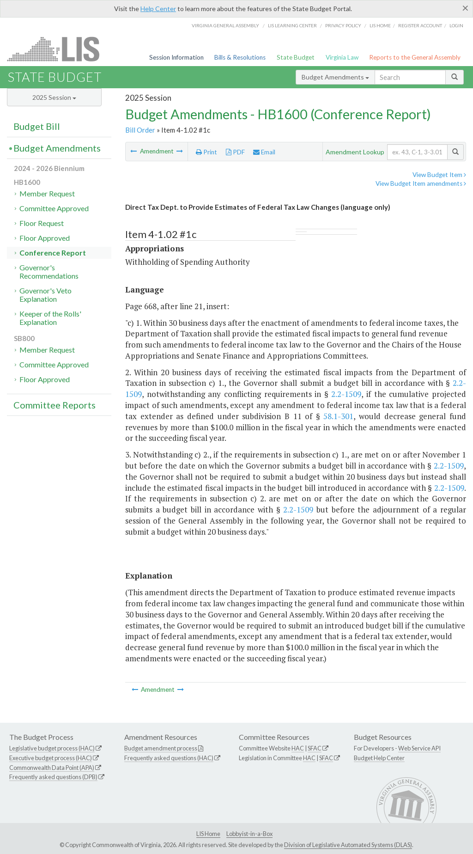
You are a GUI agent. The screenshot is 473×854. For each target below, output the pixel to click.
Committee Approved (54, 208)
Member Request (47, 193)
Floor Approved (44, 237)
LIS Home (208, 833)
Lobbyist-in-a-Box (249, 833)
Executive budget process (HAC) (50, 758)
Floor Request (41, 223)
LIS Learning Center (292, 25)
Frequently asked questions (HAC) (168, 758)
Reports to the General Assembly (415, 57)
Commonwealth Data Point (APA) (51, 767)
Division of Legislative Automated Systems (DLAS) (348, 844)
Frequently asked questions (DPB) (53, 777)
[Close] (465, 8)
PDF (235, 152)
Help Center (158, 8)
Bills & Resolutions (240, 57)
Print (206, 152)
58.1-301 (338, 416)
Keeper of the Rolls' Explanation (50, 317)
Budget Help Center (379, 758)
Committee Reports (54, 404)
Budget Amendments (335, 77)
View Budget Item (439, 174)
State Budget (296, 57)
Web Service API (419, 748)
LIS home (380, 25)
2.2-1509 (346, 394)
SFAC (314, 748)
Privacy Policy (343, 25)
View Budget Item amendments (421, 183)
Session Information (176, 57)
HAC (297, 748)
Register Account (420, 25)
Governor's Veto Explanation (45, 294)
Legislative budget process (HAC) (52, 748)
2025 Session (54, 97)
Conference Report (52, 252)
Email (264, 152)
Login (456, 25)
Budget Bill (36, 126)
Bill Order (140, 130)
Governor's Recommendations (49, 271)
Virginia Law (342, 57)
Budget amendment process (160, 748)
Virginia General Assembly (225, 25)
